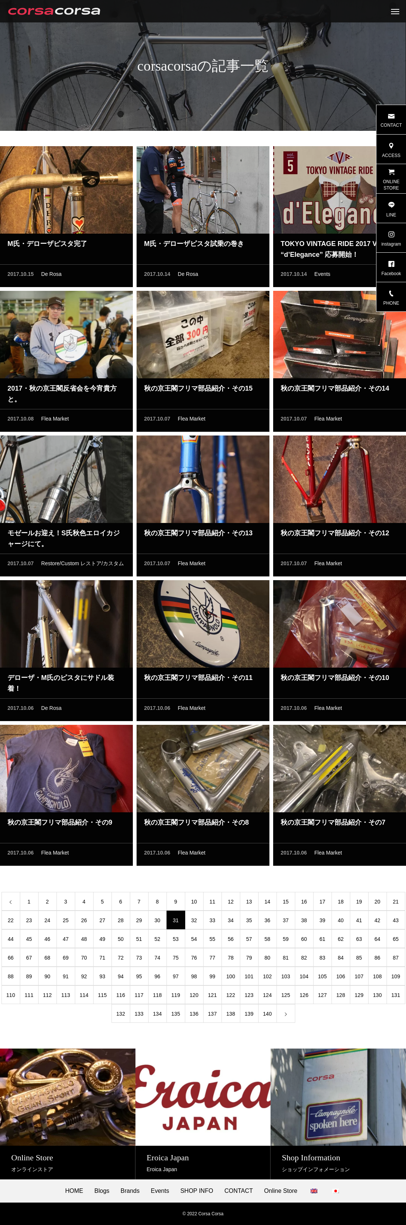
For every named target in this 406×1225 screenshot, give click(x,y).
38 (304, 922)
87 (396, 960)
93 (103, 978)
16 (304, 904)
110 (10, 997)
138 (230, 1016)
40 (341, 922)
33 (213, 922)
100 (230, 978)
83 (323, 960)
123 (249, 997)
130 (377, 997)
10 (194, 904)
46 (48, 941)
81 (286, 960)
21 (396, 904)
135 (175, 1016)
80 (268, 960)
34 (231, 922)
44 (11, 941)
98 (194, 978)
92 (84, 978)
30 (158, 922)
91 (66, 978)
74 (158, 960)
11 (213, 904)
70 (84, 960)
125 (285, 997)
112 (47, 997)
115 (102, 997)
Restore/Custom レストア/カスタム (82, 565)
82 (304, 960)
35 (249, 922)
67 (29, 960)
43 (396, 922)
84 (341, 960)
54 (194, 941)
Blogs (101, 1191)
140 (267, 1016)
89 (29, 978)
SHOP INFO (196, 1191)
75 (176, 960)
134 (157, 1016)
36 (268, 922)
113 (65, 997)
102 (267, 978)
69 (66, 960)
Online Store (280, 1191)
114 (84, 997)
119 (175, 997)
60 (304, 941)
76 (194, 960)
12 (231, 904)
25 (66, 922)
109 (395, 978)
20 (378, 904)
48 (84, 941)
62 (341, 941)
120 (194, 997)
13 (249, 904)
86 (378, 960)
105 (322, 978)
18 (341, 904)
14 (268, 904)
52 (158, 941)
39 (323, 922)
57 (249, 941)
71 (103, 960)
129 (359, 997)
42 (378, 922)
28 (121, 922)
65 (396, 941)
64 (378, 941)
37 (286, 922)
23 (29, 922)
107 (359, 978)
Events (322, 276)
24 (48, 922)
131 (395, 997)
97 (176, 978)
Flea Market (55, 421)
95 (139, 978)
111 (29, 997)
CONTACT (239, 1191)
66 (11, 960)
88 (11, 978)
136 (194, 1016)
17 (323, 904)
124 (267, 997)
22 (11, 922)
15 (286, 904)
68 (48, 960)
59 (286, 941)
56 (231, 941)
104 (304, 978)
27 (103, 922)
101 (249, 978)
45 (29, 941)
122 (230, 997)
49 (103, 941)
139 (249, 1016)
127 (322, 997)
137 (212, 1016)
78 (231, 960)
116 (120, 997)
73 (139, 960)
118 (157, 997)
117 (139, 997)
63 (359, 941)
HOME (74, 1191)
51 (139, 941)
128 (340, 997)
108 (377, 978)
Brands (130, 1191)
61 (323, 941)
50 (121, 941)
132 (120, 1016)
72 (121, 960)
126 (304, 997)
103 (285, 978)
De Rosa (51, 276)
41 (359, 922)
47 (66, 941)
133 (139, 1016)
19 (359, 904)
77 (213, 960)
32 (194, 922)
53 (176, 941)
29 (139, 922)
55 (213, 941)
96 (158, 978)
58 (268, 941)
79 (249, 960)
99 (213, 978)
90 (48, 978)
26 (84, 922)
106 (340, 978)
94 (121, 978)
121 (212, 997)
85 (359, 960)
